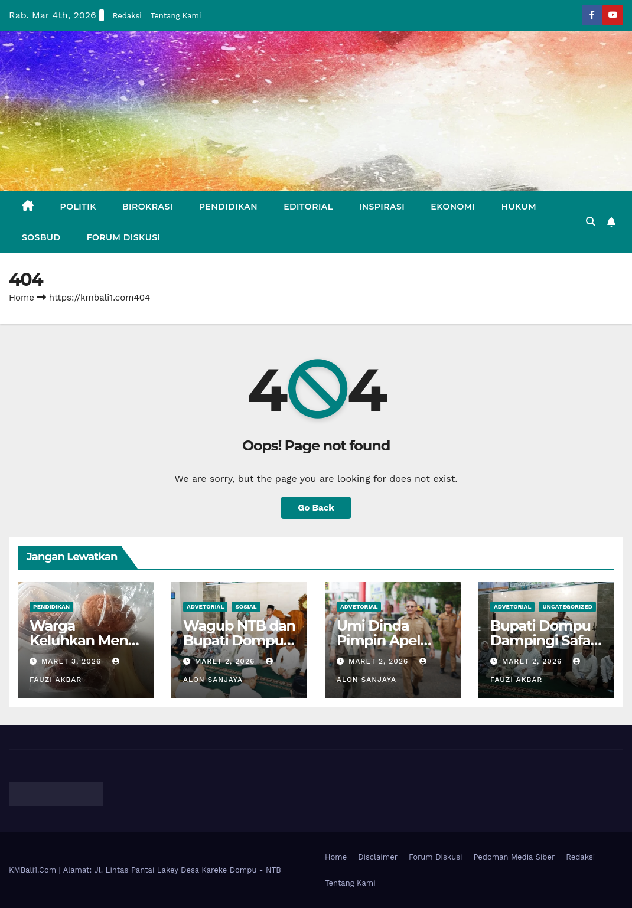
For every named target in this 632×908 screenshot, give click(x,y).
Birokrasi (147, 206)
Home (21, 297)
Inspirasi (382, 206)
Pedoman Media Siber (514, 857)
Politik (78, 206)
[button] (590, 221)
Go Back (316, 507)
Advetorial (205, 606)
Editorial (308, 206)
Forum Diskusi (124, 237)
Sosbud (41, 237)
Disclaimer (378, 857)
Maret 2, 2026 (226, 661)
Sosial (245, 606)
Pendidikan (228, 206)
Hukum (518, 206)
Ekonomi (453, 206)
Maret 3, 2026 (72, 661)
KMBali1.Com (34, 869)
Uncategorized (567, 606)
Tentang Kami (176, 15)
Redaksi (127, 15)
